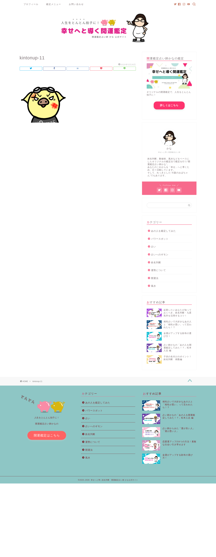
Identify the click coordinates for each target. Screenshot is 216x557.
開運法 (154, 279)
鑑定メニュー (53, 4)
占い (153, 247)
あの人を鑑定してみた (163, 232)
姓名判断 (156, 263)
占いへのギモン (159, 255)
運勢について (158, 271)
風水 (153, 287)
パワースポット (159, 240)
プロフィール (31, 4)
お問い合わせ (76, 4)
